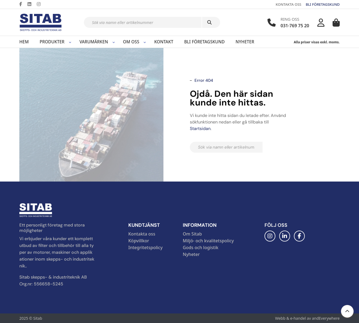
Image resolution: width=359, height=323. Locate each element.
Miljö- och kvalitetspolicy (208, 241)
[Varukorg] (336, 22)
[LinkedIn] (32, 4)
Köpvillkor (138, 241)
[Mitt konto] (320, 22)
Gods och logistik (200, 247)
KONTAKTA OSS (288, 4)
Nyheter (245, 42)
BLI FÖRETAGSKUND (323, 4)
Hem (24, 42)
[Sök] (211, 22)
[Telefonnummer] (271, 22)
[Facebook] (22, 4)
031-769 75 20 (295, 26)
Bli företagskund (204, 42)
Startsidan (200, 128)
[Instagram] (41, 4)
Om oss (131, 42)
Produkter (51, 42)
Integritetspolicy (145, 247)
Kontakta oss (141, 234)
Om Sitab (192, 234)
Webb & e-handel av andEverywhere (307, 318)
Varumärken (94, 42)
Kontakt (163, 42)
